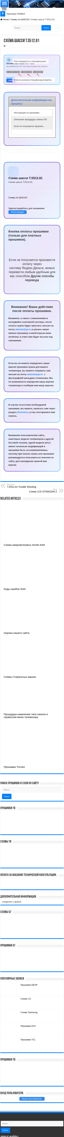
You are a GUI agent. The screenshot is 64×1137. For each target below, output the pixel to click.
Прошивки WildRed (16, 13)
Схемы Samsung (29, 1012)
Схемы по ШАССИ (19, 19)
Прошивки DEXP (29, 985)
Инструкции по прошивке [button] (26, 112)
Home (4, 19)
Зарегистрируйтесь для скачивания (26, 208)
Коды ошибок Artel (14, 589)
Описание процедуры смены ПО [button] (30, 119)
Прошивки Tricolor (14, 766)
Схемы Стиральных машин (20, 676)
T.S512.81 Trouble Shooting (24, 485)
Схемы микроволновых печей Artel (24, 544)
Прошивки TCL (28, 1039)
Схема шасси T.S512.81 (25, 178)
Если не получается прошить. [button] (29, 126)
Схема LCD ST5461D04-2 (39, 490)
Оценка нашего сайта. (17, 632)
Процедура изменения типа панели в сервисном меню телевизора (26, 715)
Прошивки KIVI (28, 1026)
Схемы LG (26, 998)
